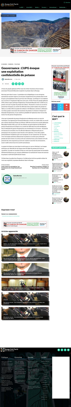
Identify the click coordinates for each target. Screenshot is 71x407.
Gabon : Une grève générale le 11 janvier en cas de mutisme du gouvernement (20, 372)
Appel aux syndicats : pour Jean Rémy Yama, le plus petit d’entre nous (34, 387)
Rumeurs (10, 64)
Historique (56, 124)
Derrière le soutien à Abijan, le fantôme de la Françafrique (39, 167)
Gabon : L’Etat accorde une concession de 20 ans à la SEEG (20, 377)
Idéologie (56, 129)
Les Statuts (56, 136)
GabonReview (8, 79)
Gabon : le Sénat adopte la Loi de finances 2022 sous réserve (20, 381)
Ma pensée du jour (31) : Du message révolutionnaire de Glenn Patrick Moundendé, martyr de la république (22, 273)
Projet (55, 127)
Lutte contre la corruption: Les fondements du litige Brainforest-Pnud (11, 168)
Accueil (4, 15)
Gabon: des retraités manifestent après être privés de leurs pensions (19, 362)
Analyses (5, 255)
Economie (12, 15)
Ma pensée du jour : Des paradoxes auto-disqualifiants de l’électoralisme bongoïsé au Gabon (23, 317)
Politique (17, 64)
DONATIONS (56, 139)
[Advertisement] (25, 198)
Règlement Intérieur (58, 138)
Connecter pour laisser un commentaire (11, 216)
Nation (8, 15)
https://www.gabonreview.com (20, 177)
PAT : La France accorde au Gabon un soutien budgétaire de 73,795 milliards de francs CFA (20, 367)
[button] (67, 2)
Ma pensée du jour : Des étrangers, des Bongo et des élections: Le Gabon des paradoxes (24, 303)
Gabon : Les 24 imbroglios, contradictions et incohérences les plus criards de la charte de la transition (25, 244)
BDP (55, 159)
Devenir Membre (58, 133)
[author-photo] (53, 160)
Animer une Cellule (58, 134)
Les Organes (57, 126)
